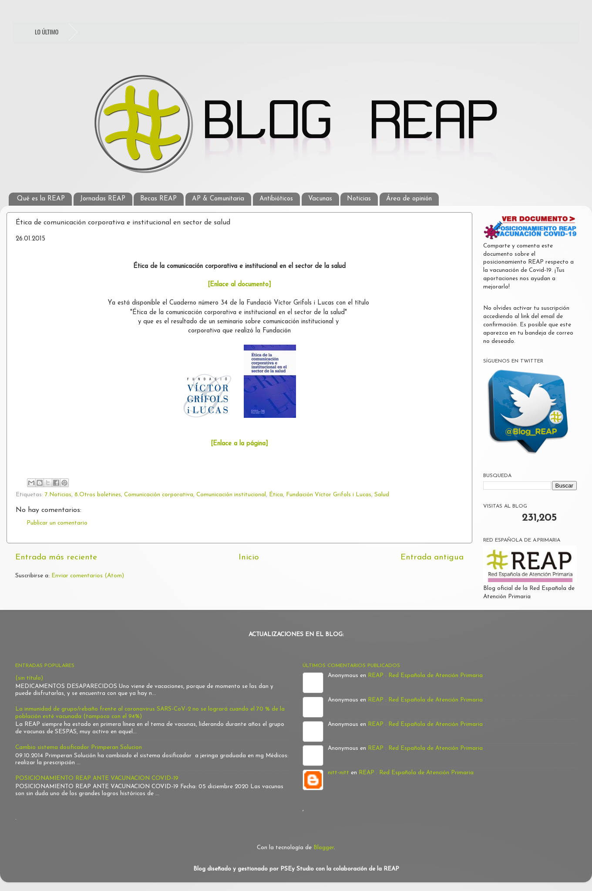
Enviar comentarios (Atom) (87, 576)
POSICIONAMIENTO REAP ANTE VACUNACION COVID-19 (96, 778)
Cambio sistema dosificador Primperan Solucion (78, 747)
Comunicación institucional (231, 495)
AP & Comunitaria (218, 199)
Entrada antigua (432, 557)
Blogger (323, 847)
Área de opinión (409, 199)
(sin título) (29, 678)
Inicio (249, 557)
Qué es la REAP (41, 199)
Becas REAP (158, 199)
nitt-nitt (338, 773)
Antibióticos (276, 199)
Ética (276, 495)
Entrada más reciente (56, 557)
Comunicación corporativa (158, 495)
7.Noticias (58, 495)
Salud (381, 495)
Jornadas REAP (102, 199)
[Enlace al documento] (239, 284)
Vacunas (320, 199)
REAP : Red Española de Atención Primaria (425, 675)
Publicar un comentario (57, 523)
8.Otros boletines (97, 495)
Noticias (359, 199)
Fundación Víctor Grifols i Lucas (328, 495)
